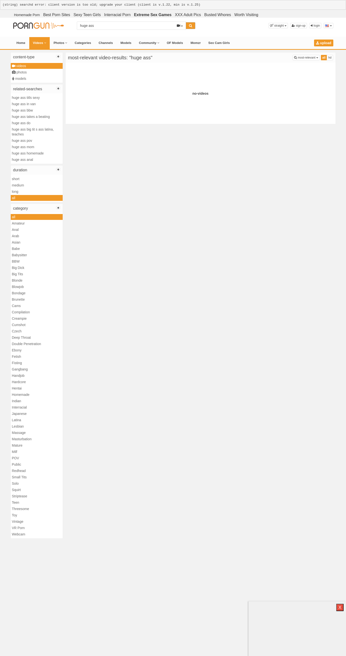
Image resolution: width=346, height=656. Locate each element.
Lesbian (18, 426)
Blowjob (18, 287)
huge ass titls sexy (26, 98)
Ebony (17, 350)
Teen (15, 502)
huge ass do (21, 123)
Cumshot (19, 325)
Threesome (20, 509)
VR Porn (18, 528)
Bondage (19, 293)
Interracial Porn (117, 15)
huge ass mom (23, 147)
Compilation (21, 312)
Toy (14, 515)
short (16, 179)
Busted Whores (217, 15)
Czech (17, 331)
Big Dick (18, 268)
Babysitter (19, 255)
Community (149, 43)
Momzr (195, 43)
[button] (278, 25)
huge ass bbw (22, 110)
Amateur (18, 223)
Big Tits (17, 274)
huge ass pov (22, 141)
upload (323, 43)
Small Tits (19, 477)
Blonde (17, 280)
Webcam (18, 534)
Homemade (21, 395)
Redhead (19, 471)
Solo (15, 483)
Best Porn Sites (56, 15)
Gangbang (20, 369)
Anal (15, 230)
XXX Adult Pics (188, 15)
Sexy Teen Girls (87, 15)
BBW (16, 261)
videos (19, 66)
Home (21, 43)
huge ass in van (24, 104)
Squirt (16, 490)
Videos (39, 43)
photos (19, 72)
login (315, 25)
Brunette (18, 299)
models (19, 79)
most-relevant (306, 57)
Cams (16, 306)
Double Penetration (26, 344)
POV (15, 458)
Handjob (18, 376)
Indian (16, 401)
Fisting (17, 363)
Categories (83, 43)
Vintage (17, 521)
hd (329, 57)
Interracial (19, 407)
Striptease (19, 496)
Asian (16, 242)
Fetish (16, 357)
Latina (16, 420)
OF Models (175, 43)
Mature (17, 445)
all (13, 198)
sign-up (299, 25)
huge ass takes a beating (31, 117)
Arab (15, 236)
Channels (106, 43)
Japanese (19, 414)
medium (18, 185)
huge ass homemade (28, 153)
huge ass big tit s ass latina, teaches (33, 131)
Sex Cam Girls (219, 43)
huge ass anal (22, 160)
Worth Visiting (246, 15)
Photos (60, 43)
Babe (16, 249)
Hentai (17, 388)
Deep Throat (21, 337)
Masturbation (22, 439)
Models (125, 43)
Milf (14, 452)
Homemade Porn (27, 15)
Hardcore (19, 382)
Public (16, 464)
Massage (19, 433)
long (15, 192)
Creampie (19, 318)
